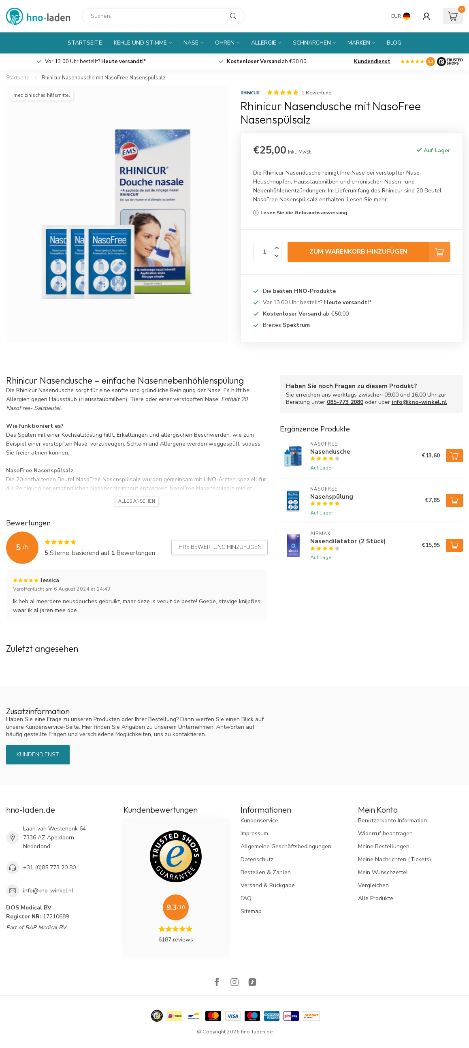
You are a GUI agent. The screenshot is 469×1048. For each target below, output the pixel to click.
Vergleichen (373, 885)
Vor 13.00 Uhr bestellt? (95, 61)
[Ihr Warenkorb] (453, 16)
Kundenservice (259, 820)
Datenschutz (257, 859)
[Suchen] (163, 16)
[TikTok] (252, 983)
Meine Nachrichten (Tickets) (394, 859)
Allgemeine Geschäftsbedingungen (286, 846)
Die (299, 291)
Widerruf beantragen (385, 833)
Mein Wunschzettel (383, 872)
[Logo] (450, 61)
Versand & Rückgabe (268, 885)
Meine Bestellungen (383, 846)
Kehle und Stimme (140, 43)
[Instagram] (234, 983)
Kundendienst (372, 61)
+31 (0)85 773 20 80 (49, 867)
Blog (394, 43)
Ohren (224, 43)
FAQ (246, 898)
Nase (190, 43)
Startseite (85, 43)
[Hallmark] (157, 1016)
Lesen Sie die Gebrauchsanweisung (303, 212)
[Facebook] (217, 983)
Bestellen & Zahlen (266, 872)
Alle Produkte (375, 898)
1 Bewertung (316, 92)
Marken (358, 43)
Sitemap (251, 911)
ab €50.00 (267, 61)
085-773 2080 (345, 402)
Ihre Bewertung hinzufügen (219, 547)
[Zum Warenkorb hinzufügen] (454, 455)
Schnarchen (312, 43)
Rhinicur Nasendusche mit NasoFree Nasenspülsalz (104, 77)
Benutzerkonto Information (392, 820)
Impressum (254, 833)
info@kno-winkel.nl (419, 402)
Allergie (263, 43)
